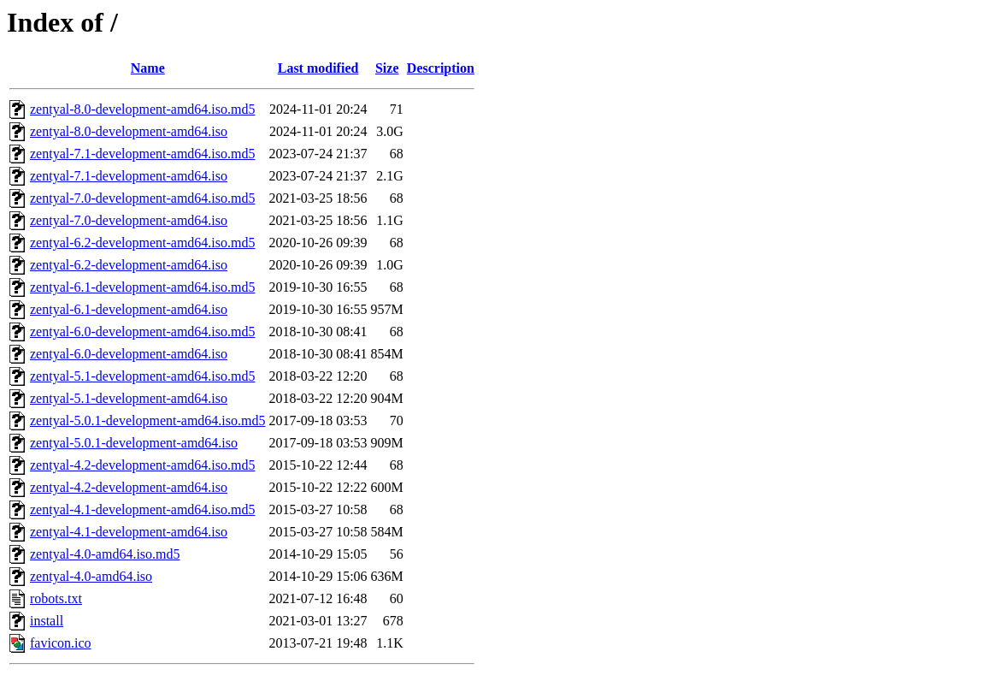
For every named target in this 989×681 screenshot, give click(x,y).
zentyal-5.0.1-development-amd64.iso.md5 (147, 420)
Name (148, 68)
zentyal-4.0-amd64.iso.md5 (105, 554)
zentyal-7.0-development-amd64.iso (128, 220)
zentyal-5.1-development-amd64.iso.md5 (142, 376)
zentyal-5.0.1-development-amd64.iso (134, 442)
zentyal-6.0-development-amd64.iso (128, 353)
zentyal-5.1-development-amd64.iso (128, 398)
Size (387, 68)
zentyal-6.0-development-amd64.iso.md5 (142, 331)
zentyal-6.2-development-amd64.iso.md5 (142, 242)
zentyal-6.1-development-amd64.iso (128, 309)
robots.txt (56, 598)
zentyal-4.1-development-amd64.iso (128, 531)
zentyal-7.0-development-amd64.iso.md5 (142, 198)
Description (440, 68)
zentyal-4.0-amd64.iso (91, 576)
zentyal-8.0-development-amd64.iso (128, 131)
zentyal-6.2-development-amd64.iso (128, 265)
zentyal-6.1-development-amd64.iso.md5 (142, 287)
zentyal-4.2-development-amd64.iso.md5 (142, 465)
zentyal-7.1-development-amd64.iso (128, 176)
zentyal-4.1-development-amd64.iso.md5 (142, 509)
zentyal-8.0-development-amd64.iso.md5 (142, 109)
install (46, 620)
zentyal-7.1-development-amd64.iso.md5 (142, 153)
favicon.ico (60, 643)
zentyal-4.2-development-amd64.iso (128, 487)
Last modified (318, 68)
